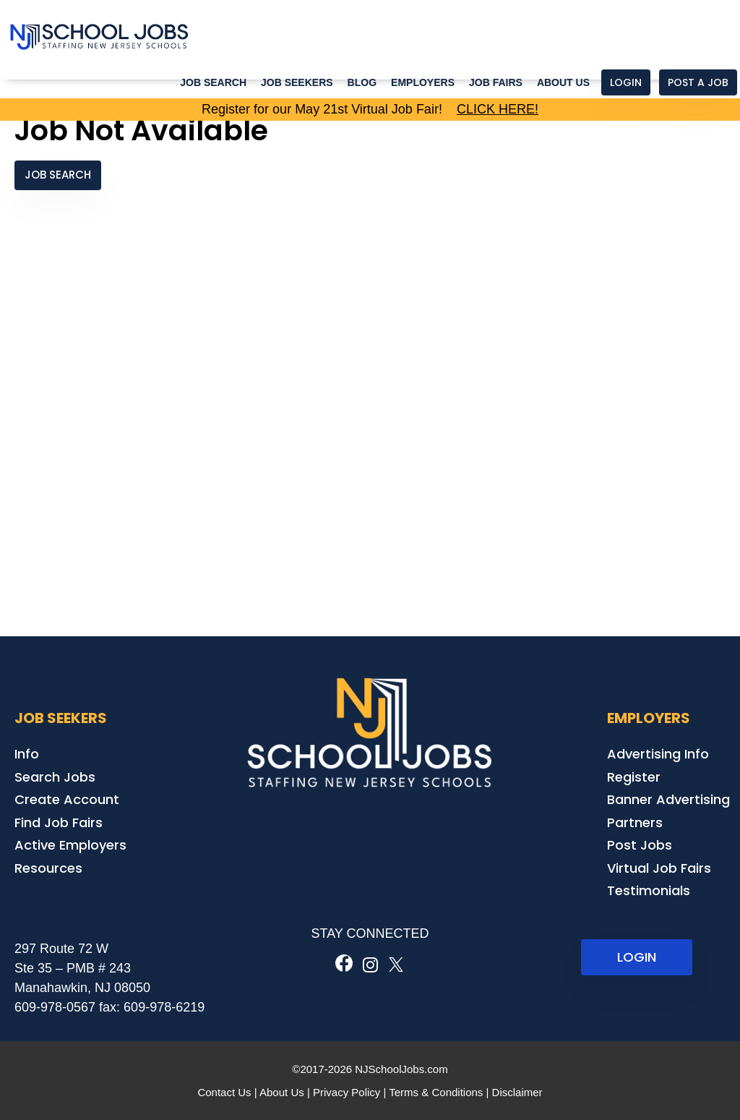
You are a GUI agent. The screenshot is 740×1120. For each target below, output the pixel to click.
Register (634, 777)
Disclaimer (517, 1092)
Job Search (213, 82)
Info (26, 754)
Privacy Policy (346, 1092)
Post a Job (698, 82)
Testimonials (648, 890)
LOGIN (636, 957)
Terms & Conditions (436, 1092)
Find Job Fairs (58, 822)
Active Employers (70, 845)
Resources (48, 868)
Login (626, 82)
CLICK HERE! (497, 109)
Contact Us (224, 1092)
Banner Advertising (668, 799)
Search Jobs (54, 777)
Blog (362, 82)
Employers (423, 82)
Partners (635, 822)
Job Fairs (495, 82)
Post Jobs (639, 845)
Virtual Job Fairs (659, 868)
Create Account (66, 799)
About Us (563, 82)
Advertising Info (658, 754)
